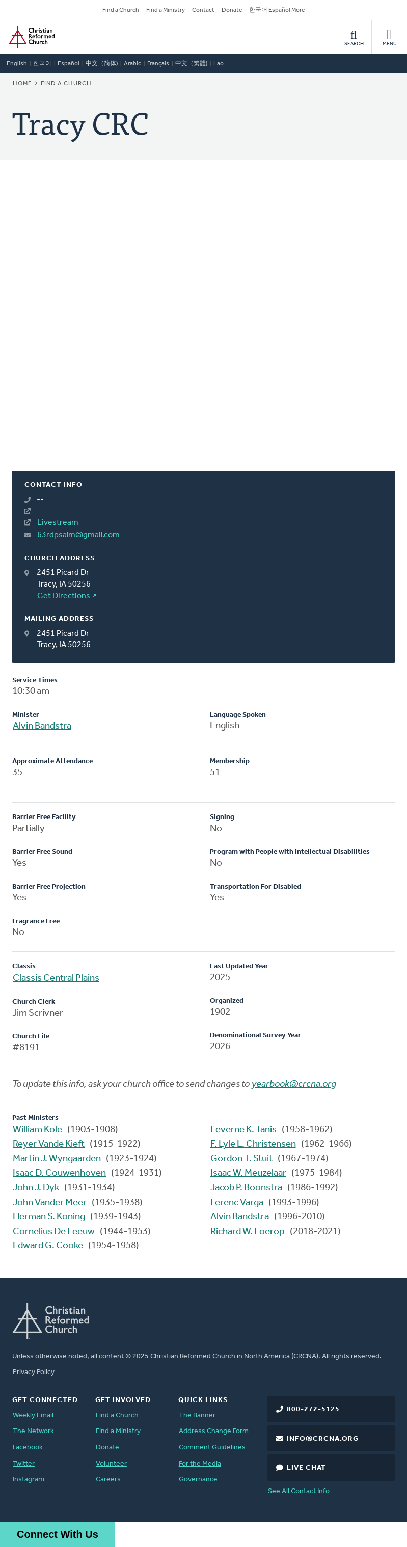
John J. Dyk (36, 1188)
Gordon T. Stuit (241, 1159)
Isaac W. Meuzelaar (248, 1173)
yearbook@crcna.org (294, 1084)
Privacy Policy (34, 1372)
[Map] (203, 327)
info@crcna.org (323, 1439)
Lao (218, 64)
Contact (203, 10)
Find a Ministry (165, 10)
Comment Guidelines (212, 1447)
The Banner (197, 1415)
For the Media (200, 1464)
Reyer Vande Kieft (49, 1144)
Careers (108, 1479)
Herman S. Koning (49, 1217)
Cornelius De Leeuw (54, 1232)
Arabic (132, 64)
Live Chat (306, 1468)
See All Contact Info (299, 1491)
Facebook (28, 1447)
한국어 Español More (277, 10)
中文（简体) (102, 64)
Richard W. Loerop (247, 1232)
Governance (198, 1479)
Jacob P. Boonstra (246, 1188)
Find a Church (120, 10)
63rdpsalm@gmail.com (78, 535)
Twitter (24, 1464)
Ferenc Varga (236, 1203)
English (17, 64)
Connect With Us (57, 1534)
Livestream (57, 523)
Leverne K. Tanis (243, 1130)
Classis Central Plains (56, 978)
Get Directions (63, 596)
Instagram (28, 1479)
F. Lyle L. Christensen (253, 1144)
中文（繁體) (191, 64)
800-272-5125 (313, 1409)
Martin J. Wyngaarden (57, 1159)
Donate (232, 10)
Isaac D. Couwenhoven (59, 1173)
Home (22, 84)
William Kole (37, 1130)
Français (158, 64)
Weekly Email (33, 1415)
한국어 (42, 64)
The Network (33, 1431)
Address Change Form (214, 1431)
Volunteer (111, 1464)
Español (68, 64)
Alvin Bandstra (42, 727)
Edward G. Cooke (48, 1246)
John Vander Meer (50, 1203)
